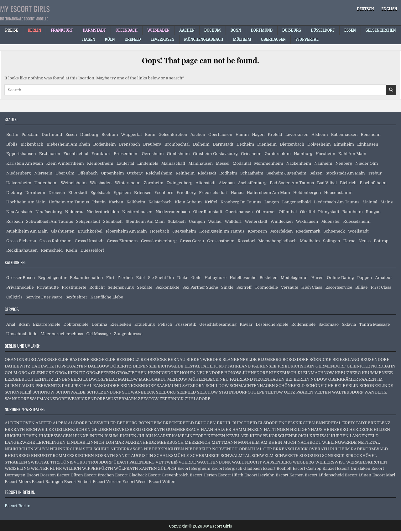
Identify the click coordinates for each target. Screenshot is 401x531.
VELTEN (322, 392)
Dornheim (35, 192)
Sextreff (244, 287)
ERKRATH (15, 429)
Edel (140, 277)
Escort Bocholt (277, 468)
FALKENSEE (264, 366)
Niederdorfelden (103, 211)
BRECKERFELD (178, 423)
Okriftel (307, 211)
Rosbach (14, 221)
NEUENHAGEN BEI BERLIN (282, 379)
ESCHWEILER (40, 429)
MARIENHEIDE (140, 442)
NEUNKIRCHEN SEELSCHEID (79, 449)
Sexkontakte (167, 287)
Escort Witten (162, 481)
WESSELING (17, 468)
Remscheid (52, 250)
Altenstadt (205, 182)
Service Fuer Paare (44, 297)
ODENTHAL (250, 449)
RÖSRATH (105, 455)
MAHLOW (128, 379)
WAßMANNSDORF (48, 398)
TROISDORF (100, 462)
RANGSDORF (106, 385)
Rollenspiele (303, 324)
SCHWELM (262, 455)
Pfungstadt (328, 211)
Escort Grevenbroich (168, 475)
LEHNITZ (43, 379)
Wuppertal (131, 134)
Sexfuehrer (76, 297)
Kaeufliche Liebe (107, 297)
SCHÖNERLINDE (376, 385)
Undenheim (46, 182)
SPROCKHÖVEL (361, 455)
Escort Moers (18, 481)
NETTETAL (369, 442)
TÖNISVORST (74, 462)
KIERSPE (259, 435)
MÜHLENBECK (203, 379)
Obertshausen (239, 211)
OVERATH (319, 449)
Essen (71, 134)
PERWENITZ (48, 385)
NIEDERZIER (198, 449)
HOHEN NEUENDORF (201, 372)
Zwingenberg (179, 182)
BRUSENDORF (374, 359)
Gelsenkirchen (173, 134)
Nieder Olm (366, 163)
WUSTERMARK (121, 398)
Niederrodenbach (173, 211)
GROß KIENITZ (70, 372)
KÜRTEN (340, 435)
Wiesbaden (101, 182)
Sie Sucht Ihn (161, 277)
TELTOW (274, 392)
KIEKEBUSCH (283, 372)
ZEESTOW (148, 398)
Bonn (150, 134)
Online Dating (340, 277)
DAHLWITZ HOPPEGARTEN (59, 366)
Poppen (364, 277)
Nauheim (323, 163)
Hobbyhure (216, 277)
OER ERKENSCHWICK (285, 449)
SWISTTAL (38, 462)
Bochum (110, 134)
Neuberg (344, 163)
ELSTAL (192, 366)
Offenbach (87, 173)
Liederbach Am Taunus (336, 202)
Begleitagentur (52, 277)
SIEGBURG (310, 455)
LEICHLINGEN (51, 442)
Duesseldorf (92, 250)
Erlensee (142, 192)
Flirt (110, 277)
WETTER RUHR (46, 468)
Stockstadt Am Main (345, 173)
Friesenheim (126, 153)
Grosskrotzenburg (159, 241)
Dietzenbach (292, 144)
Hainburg (303, 153)
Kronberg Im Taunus (241, 202)
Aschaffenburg (252, 182)
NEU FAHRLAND (236, 379)
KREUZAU (320, 435)
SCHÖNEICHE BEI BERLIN (332, 385)
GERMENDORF (330, 366)
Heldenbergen (307, 192)
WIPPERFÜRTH (97, 468)
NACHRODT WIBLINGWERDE (327, 442)
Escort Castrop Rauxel (314, 468)
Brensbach (129, 144)
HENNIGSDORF (163, 372)
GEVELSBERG (127, 429)
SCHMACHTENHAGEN (252, 385)
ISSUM (111, 435)
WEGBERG (303, 462)
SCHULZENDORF (104, 392)
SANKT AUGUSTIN (134, 455)
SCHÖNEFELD (290, 385)
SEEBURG (166, 392)
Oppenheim (112, 173)
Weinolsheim (74, 182)
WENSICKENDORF (86, 398)
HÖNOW (232, 372)
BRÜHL (224, 423)
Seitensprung (121, 287)
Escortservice (338, 287)
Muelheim (310, 241)
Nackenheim (298, 163)
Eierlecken (120, 324)
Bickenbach (31, 144)
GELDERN (101, 429)
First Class (381, 287)
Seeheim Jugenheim (286, 173)
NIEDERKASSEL (127, 449)
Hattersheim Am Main (268, 192)
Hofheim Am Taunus (69, 202)
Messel (222, 163)
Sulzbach (177, 221)
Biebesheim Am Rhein (68, 144)
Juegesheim (184, 231)
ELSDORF (268, 423)
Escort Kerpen (290, 475)
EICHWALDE (170, 366)
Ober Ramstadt (207, 211)
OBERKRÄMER (343, 379)
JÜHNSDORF (255, 372)
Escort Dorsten (41, 475)
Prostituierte (74, 287)
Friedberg (186, 192)
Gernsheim (153, 153)
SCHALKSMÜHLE (171, 455)
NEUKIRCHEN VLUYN (27, 449)
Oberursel (266, 211)
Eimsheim (344, 144)
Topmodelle (266, 287)
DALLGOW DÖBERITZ (110, 366)
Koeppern (257, 231)
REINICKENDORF (138, 385)
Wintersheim (127, 182)
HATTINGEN (276, 429)
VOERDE (187, 462)
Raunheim (352, 211)
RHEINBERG (17, 455)
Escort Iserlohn (259, 475)
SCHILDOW (217, 385)
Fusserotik (185, 324)
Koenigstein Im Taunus (222, 231)
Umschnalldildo (22, 333)
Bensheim (371, 134)
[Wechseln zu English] (389, 9)
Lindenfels (147, 163)
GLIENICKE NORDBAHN (371, 366)
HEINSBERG (335, 429)
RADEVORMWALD (369, 449)
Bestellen (268, 277)
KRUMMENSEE (377, 372)
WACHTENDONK (214, 462)
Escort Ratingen (47, 481)
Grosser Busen (20, 277)
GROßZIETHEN (131, 372)
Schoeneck (334, 231)
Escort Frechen (99, 475)
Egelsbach (100, 192)
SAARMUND (169, 385)
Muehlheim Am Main (27, 231)
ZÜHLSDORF (197, 398)
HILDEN (382, 429)
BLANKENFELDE (239, 359)
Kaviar (246, 324)
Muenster (330, 221)
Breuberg (152, 144)
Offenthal (288, 211)
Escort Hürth (230, 475)
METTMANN (224, 442)
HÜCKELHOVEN (21, 435)
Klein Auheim (188, 202)
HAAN (207, 429)
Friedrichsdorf (213, 192)
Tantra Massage (374, 324)
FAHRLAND (239, 366)
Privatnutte (48, 287)
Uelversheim (18, 182)
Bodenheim (104, 144)
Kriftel (211, 202)
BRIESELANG (345, 359)
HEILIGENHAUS (306, 429)
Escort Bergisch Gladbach (236, 468)
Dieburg (14, 192)
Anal (10, 324)
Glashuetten (62, 231)
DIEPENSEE (145, 366)
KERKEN (216, 435)
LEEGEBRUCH (19, 379)
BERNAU (176, 359)
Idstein (99, 202)
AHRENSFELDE (53, 359)
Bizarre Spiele (46, 324)
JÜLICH (145, 435)
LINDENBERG (68, 379)
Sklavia (349, 324)
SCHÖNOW (44, 392)
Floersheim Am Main (126, 231)
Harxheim (325, 153)
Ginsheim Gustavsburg (215, 153)
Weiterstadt (256, 221)
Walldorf (233, 221)
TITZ (55, 462)
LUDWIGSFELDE (100, 379)
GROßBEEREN (100, 372)
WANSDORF (17, 398)
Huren (317, 277)
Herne (349, 241)
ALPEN (60, 423)
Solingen (331, 241)
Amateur (383, 277)
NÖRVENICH (225, 449)
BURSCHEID (244, 423)
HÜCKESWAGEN (55, 435)
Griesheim (251, 153)
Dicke (182, 277)
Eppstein (122, 192)
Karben (116, 202)
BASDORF (79, 359)
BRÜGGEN (205, 423)
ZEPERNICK (171, 398)
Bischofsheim (373, 182)
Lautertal (125, 163)
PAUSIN (26, 385)
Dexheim (245, 144)
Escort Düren (70, 475)
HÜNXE (80, 435)
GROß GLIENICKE (36, 372)
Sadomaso (329, 324)
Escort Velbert (77, 481)
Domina (99, 324)
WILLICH (72, 468)
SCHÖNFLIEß (18, 392)
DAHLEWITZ (17, 366)
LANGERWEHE (20, 442)
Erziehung (144, 324)
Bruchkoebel (90, 231)
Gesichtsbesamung (218, 324)
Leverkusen (297, 134)
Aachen (197, 134)
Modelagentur (294, 277)
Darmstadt (223, 144)
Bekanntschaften (86, 277)
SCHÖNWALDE (70, 392)
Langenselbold (296, 202)
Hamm (242, 134)
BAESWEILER (102, 423)
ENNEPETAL (328, 423)
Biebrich (348, 182)
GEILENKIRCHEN (73, 429)
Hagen (258, 134)
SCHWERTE (286, 455)
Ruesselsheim (356, 221)
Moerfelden (281, 231)
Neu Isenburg (48, 211)
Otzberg (135, 173)
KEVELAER (237, 435)
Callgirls (14, 297)
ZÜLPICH (167, 468)
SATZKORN (193, 385)
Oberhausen (220, 134)
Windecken (281, 221)
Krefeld (275, 134)
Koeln (71, 250)
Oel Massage (98, 333)
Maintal (369, 202)
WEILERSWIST (330, 462)
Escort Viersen (107, 481)
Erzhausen (49, 153)
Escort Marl (383, 475)
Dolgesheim (319, 144)
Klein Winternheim (65, 163)
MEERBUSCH (170, 442)
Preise (11, 30)
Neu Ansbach (19, 211)
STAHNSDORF (233, 392)
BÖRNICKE (320, 359)
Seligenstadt (88, 221)
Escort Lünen (358, 475)
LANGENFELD (364, 435)
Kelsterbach (160, 202)
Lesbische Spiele (272, 324)
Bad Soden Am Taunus (292, 182)
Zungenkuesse (128, 333)
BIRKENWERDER (203, 359)
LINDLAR (75, 442)
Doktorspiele (75, 324)
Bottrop (381, 241)
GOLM (11, 372)
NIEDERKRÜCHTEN (164, 449)
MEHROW (177, 379)
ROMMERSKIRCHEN (73, 455)
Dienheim (267, 144)
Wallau (214, 221)
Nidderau (74, 211)
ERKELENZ (379, 423)
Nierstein (43, 173)
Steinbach (112, 221)
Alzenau (227, 182)
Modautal (241, 163)
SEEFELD (186, 392)
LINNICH (95, 442)
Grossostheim (220, 241)
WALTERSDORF (347, 392)
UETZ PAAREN (298, 392)
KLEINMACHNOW (316, 372)
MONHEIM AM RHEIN (260, 442)
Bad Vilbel (327, 182)
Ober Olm (64, 173)
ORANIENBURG (20, 359)
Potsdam (30, 134)
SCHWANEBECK (138, 392)
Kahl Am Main (352, 153)
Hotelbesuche (243, 277)
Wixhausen (307, 221)
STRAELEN (16, 462)
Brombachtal (177, 144)
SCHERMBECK (205, 455)
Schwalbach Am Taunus (49, 221)
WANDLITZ (375, 392)
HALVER (222, 429)
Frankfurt (101, 153)
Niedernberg (18, 173)
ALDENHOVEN (19, 423)
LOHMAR (115, 442)
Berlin (12, 134)
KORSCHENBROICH (288, 435)
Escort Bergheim (193, 468)
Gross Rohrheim (55, 241)
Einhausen (367, 144)
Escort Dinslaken (353, 468)
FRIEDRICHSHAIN (296, 366)
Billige (361, 287)
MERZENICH (198, 442)
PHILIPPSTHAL (77, 385)
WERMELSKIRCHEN (366, 462)
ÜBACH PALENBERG (133, 462)
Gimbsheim (178, 153)
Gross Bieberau (21, 241)
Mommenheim (268, 163)
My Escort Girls (25, 8)
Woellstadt (358, 231)
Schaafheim (251, 173)
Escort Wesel (135, 481)
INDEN (96, 435)
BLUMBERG (270, 359)
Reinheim (185, 173)
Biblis (11, 144)
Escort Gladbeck (131, 475)
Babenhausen (344, 134)
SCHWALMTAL (235, 455)
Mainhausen (200, 163)
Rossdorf (246, 241)
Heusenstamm (338, 192)
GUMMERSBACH (183, 429)
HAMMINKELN (247, 429)
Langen (271, 202)
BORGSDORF (295, 359)
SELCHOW (207, 392)
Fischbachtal (75, 153)
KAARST (162, 435)
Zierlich (125, 277)
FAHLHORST (214, 366)
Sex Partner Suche (200, 287)
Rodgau (373, 211)
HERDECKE (361, 429)
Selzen (316, 173)
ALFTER (43, 423)
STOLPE (256, 392)
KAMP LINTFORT (189, 435)
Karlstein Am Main (24, 163)
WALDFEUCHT (247, 462)
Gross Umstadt (89, 241)
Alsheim (319, 134)
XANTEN (148, 468)
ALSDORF (77, 423)
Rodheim (228, 173)
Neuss (364, 241)
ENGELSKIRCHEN (297, 423)
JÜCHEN (127, 435)
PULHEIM (340, 449)
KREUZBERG (348, 372)
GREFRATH (153, 429)
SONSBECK (333, 455)
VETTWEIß (167, 462)
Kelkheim (135, 202)
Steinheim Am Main (145, 221)
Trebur (375, 173)
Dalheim (201, 144)
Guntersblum (278, 153)
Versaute (289, 287)
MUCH (289, 442)
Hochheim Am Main (25, 202)
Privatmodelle (20, 287)
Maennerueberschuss (62, 333)
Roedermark (308, 231)
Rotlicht (97, 287)
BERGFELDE (103, 359)
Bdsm (24, 324)
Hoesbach (159, 231)
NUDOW (318, 379)
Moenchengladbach (277, 241)
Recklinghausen (22, 250)
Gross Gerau (192, 241)
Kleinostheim (100, 163)
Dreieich (57, 192)
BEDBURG (127, 423)
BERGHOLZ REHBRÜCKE (142, 359)
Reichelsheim (159, 173)
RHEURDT (41, 455)
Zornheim (154, 182)
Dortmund (52, 134)
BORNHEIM (150, 423)
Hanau (237, 192)
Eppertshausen (21, 153)
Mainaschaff (173, 163)
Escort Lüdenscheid (324, 475)
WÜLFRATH (126, 468)
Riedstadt (207, 173)
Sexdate (144, 287)
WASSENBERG (277, 462)
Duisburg (89, 134)
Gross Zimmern (122, 241)
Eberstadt (77, 192)
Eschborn (164, 192)
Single (227, 287)
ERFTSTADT (354, 423)
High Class (311, 287)
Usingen (197, 221)
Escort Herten (203, 475)
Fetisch (165, 324)
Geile (196, 277)
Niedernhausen (137, 211)
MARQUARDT (152, 379)
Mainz (387, 202)
